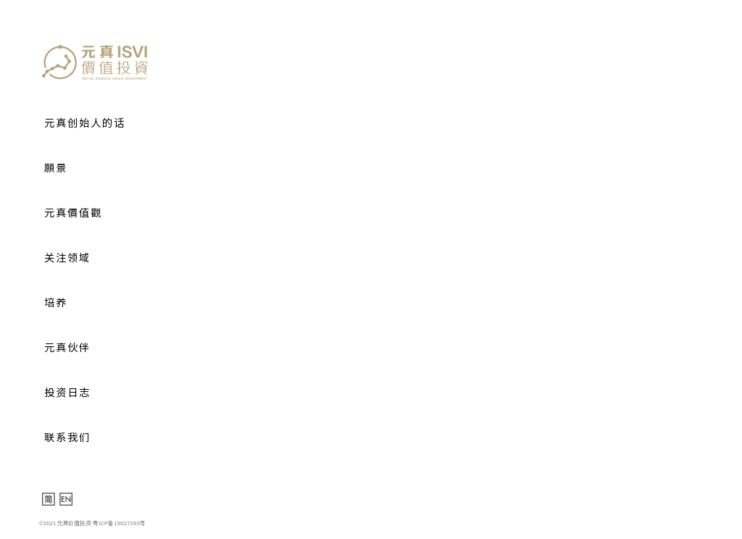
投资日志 (67, 392)
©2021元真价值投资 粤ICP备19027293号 (92, 523)
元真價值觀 (73, 213)
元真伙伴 (67, 348)
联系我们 (67, 437)
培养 (55, 303)
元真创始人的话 (84, 123)
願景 (55, 168)
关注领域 (67, 258)
